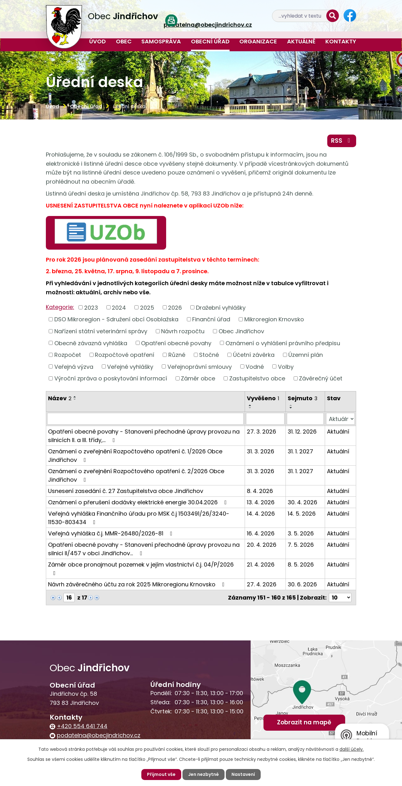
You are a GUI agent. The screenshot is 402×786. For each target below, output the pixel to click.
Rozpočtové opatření (124, 355)
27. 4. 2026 (261, 584)
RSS (342, 140)
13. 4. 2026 (260, 502)
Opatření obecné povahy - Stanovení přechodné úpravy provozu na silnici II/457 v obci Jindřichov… (144, 549)
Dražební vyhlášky (221, 307)
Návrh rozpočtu (182, 331)
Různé (176, 355)
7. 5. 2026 (301, 545)
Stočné (209, 355)
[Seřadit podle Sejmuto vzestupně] (291, 405)
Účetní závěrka (253, 355)
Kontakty (340, 41)
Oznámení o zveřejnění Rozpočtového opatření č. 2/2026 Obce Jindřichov (136, 475)
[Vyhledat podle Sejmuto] (305, 419)
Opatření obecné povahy (176, 343)
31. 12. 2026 (302, 431)
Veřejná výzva (73, 366)
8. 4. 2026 (260, 491)
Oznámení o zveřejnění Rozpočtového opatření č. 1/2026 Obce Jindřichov (135, 455)
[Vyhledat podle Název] (145, 419)
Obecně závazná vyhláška (90, 343)
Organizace (258, 41)
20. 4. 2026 (261, 545)
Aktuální (338, 431)
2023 (91, 307)
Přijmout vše (161, 774)
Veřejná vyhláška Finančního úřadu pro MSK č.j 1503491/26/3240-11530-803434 (138, 518)
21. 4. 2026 (260, 564)
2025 (147, 307)
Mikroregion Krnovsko (274, 319)
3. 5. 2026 (301, 533)
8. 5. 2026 (301, 564)
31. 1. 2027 (300, 451)
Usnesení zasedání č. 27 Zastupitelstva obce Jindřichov (125, 491)
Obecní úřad (210, 41)
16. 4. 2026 (260, 533)
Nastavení (243, 774)
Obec (124, 41)
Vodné (255, 366)
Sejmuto (303, 398)
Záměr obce (198, 378)
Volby (286, 366)
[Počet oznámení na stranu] (340, 597)
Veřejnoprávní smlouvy (199, 366)
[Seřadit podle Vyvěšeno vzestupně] (250, 405)
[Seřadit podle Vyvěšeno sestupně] (250, 408)
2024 (119, 307)
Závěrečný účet (320, 378)
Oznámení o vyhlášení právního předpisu (282, 343)
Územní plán (305, 355)
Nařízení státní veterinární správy (100, 331)
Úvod (97, 41)
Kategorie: (60, 307)
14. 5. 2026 (302, 514)
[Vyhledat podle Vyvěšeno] (265, 419)
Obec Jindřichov (241, 331)
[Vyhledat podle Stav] (340, 419)
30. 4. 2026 (302, 502)
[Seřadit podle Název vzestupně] (75, 397)
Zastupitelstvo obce (257, 378)
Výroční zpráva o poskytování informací (110, 378)
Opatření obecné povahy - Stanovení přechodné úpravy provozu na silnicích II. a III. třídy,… (144, 436)
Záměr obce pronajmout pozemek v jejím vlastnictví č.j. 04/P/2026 (141, 568)
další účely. (352, 749)
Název (60, 398)
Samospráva (161, 41)
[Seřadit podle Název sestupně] (75, 399)
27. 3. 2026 (261, 431)
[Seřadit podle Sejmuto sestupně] (291, 408)
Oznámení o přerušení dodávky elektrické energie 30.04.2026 (138, 502)
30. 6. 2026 (302, 584)
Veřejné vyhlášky (130, 366)
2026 (175, 307)
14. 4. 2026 (261, 514)
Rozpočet (67, 355)
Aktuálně (301, 41)
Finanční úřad (211, 319)
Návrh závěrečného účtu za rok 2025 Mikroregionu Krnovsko (137, 584)
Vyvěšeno (263, 398)
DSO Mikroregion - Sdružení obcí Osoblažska (116, 319)
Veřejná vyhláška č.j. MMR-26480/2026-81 (111, 533)
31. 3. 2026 (260, 451)
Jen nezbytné (203, 774)
